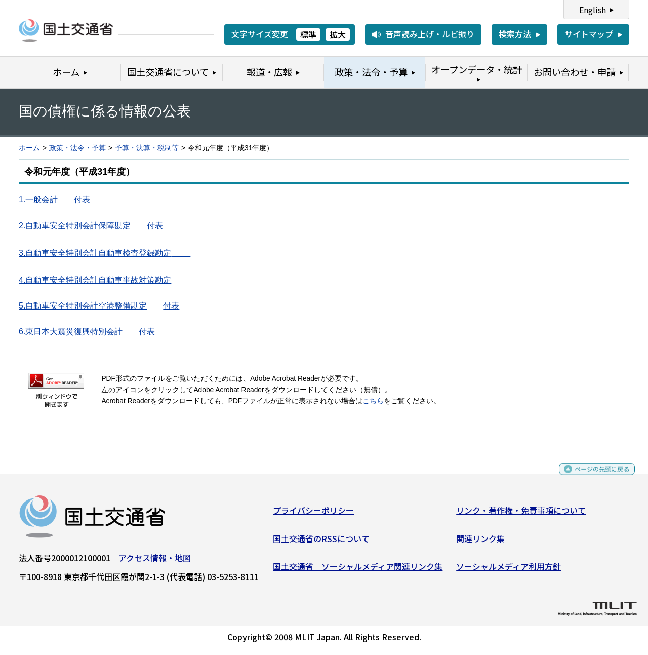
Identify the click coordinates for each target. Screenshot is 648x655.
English (592, 10)
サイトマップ (588, 34)
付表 (82, 199)
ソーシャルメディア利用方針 (508, 570)
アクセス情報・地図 (154, 562)
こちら (373, 401)
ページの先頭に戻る (593, 477)
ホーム (29, 148)
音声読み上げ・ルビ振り (429, 34)
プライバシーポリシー (313, 514)
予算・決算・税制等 (147, 148)
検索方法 (515, 34)
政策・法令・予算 (77, 148)
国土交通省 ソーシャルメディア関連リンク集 (357, 570)
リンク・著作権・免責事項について (521, 514)
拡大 (338, 34)
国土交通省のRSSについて (321, 542)
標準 (308, 34)
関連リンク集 (480, 542)
